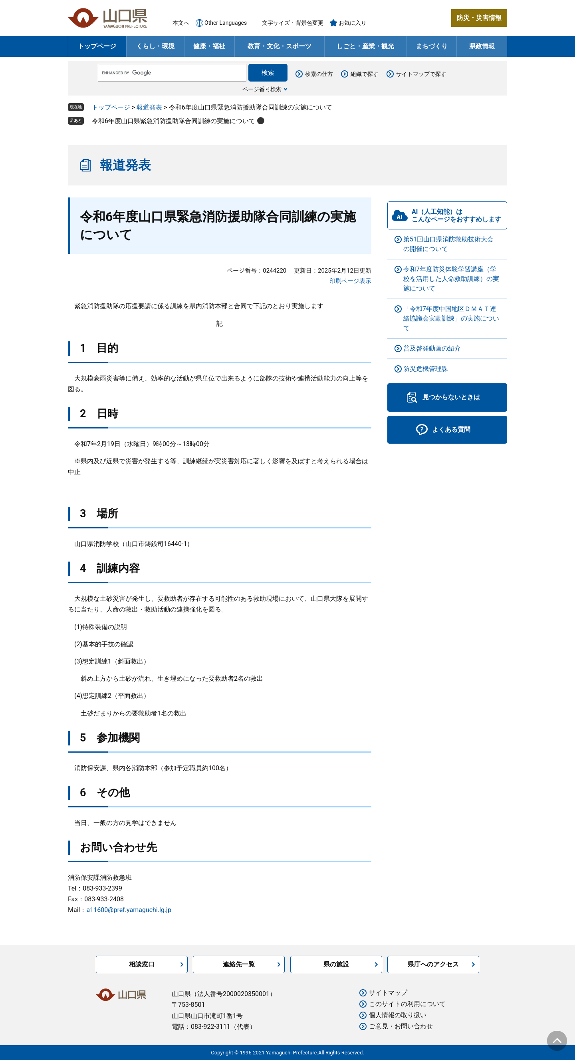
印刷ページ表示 (350, 281)
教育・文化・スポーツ (279, 46)
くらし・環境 (155, 46)
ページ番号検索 (262, 89)
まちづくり (432, 46)
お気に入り (353, 23)
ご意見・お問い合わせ (401, 1026)
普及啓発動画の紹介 (432, 348)
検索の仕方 (319, 74)
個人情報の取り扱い (397, 1015)
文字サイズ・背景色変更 (292, 23)
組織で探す (365, 74)
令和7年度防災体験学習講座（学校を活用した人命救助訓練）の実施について (451, 278)
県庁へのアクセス (433, 964)
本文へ (180, 23)
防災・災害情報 (479, 18)
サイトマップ (388, 992)
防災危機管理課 (425, 369)
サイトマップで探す (421, 74)
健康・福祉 (209, 46)
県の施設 (336, 964)
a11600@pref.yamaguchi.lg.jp (128, 910)
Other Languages (225, 23)
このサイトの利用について (407, 1004)
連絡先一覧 (239, 964)
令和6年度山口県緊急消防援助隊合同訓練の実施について (173, 121)
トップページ (97, 46)
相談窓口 (142, 964)
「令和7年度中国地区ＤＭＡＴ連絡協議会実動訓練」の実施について (451, 318)
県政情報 (482, 46)
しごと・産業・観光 (365, 46)
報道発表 (149, 107)
